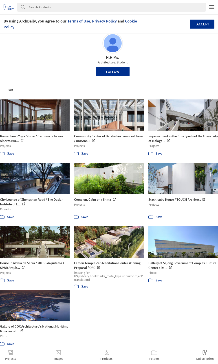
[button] (8, 90)
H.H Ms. (112, 57)
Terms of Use (78, 21)
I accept (202, 24)
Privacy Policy (104, 21)
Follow (112, 71)
